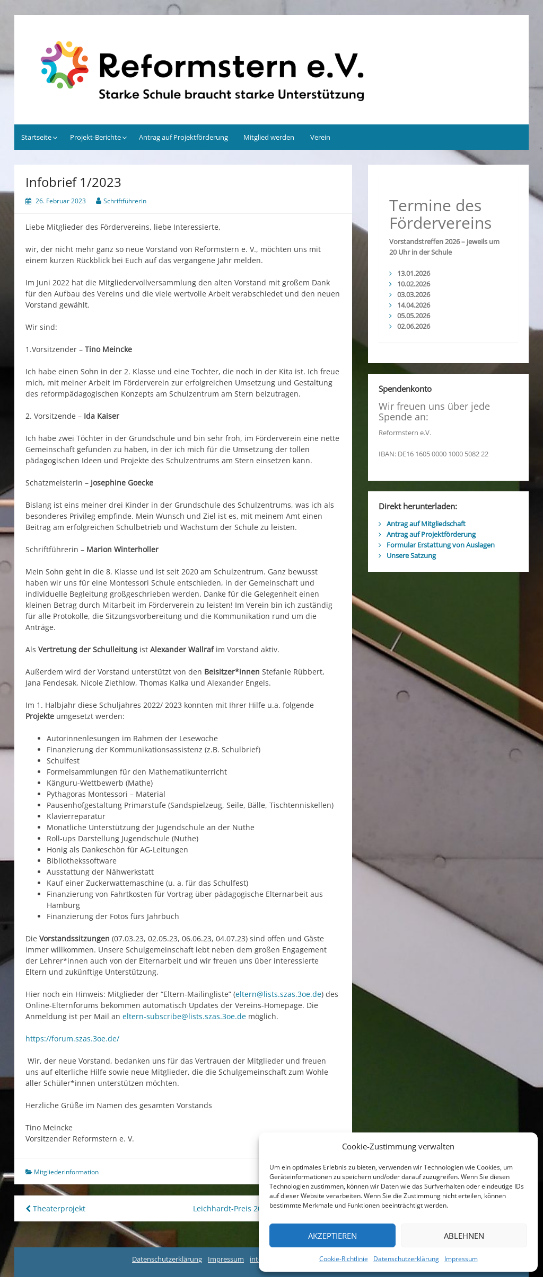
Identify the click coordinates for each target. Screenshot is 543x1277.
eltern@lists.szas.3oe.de (278, 994)
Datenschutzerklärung (406, 1258)
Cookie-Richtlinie (343, 1258)
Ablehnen (464, 1235)
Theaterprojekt (55, 1208)
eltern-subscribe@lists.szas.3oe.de (184, 1016)
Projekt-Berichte (95, 137)
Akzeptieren (332, 1235)
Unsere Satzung (411, 555)
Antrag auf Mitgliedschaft (426, 523)
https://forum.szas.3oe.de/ (72, 1038)
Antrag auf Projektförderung (183, 137)
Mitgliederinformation (66, 1171)
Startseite (36, 137)
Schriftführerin (124, 200)
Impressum (461, 1258)
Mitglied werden (268, 137)
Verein (320, 137)
